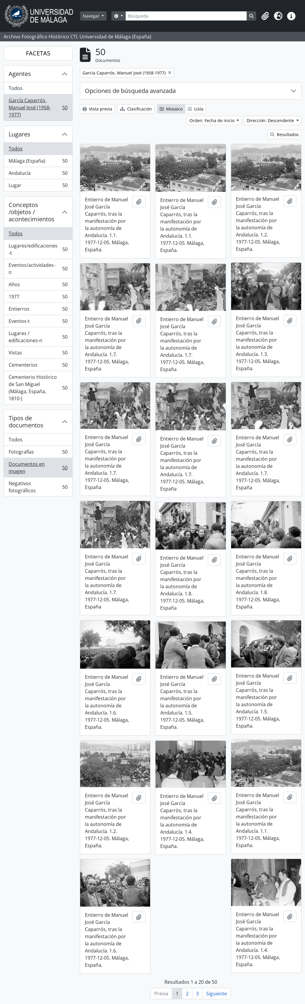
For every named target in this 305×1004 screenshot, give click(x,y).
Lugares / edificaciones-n (38, 337)
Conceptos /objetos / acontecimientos (32, 212)
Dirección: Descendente (271, 120)
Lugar (38, 186)
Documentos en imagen (38, 467)
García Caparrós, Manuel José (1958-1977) (38, 107)
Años (38, 286)
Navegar (92, 16)
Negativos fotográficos (38, 487)
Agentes (20, 74)
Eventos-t (38, 322)
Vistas (38, 354)
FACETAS (38, 53)
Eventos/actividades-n (38, 268)
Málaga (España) (38, 162)
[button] (265, 16)
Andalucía (38, 174)
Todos (16, 88)
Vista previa (97, 109)
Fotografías (38, 453)
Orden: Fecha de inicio (212, 120)
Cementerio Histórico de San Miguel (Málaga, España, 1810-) (38, 388)
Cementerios (38, 366)
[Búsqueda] (186, 16)
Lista (195, 109)
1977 (38, 298)
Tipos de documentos (26, 421)
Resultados (284, 134)
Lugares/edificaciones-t (38, 249)
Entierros (38, 310)
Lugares (19, 134)
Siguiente (216, 993)
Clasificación (136, 109)
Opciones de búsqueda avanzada (130, 91)
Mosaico (171, 109)
